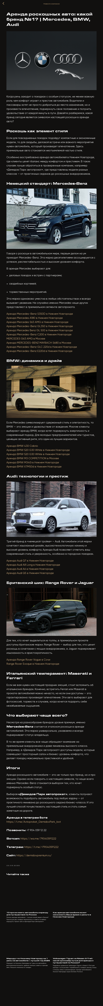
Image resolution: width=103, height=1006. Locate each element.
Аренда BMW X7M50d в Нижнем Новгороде (36, 476)
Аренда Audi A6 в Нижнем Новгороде (32, 580)
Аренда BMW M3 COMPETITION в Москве (35, 468)
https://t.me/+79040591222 (43, 864)
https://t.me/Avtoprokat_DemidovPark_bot (36, 839)
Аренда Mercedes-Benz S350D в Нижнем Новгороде (42, 321)
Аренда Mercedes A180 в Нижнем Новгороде (37, 326)
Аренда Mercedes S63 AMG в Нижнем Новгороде (40, 330)
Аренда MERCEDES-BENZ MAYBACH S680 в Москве (41, 350)
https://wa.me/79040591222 (40, 856)
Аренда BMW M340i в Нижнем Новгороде (35, 472)
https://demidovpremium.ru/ (36, 872)
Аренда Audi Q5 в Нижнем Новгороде (32, 584)
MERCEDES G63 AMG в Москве (28, 346)
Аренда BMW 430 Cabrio (24, 455)
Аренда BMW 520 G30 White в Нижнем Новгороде (40, 459)
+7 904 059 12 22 (39, 847)
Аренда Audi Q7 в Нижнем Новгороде (32, 571)
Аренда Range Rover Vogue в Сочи (30, 673)
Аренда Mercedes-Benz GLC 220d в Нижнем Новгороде (44, 354)
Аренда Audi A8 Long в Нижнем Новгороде (35, 575)
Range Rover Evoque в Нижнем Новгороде (35, 677)
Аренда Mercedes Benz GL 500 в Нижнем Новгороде (42, 338)
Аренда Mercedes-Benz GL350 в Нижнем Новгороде (42, 334)
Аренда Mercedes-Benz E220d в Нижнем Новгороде (42, 359)
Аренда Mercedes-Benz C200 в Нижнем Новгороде (41, 342)
